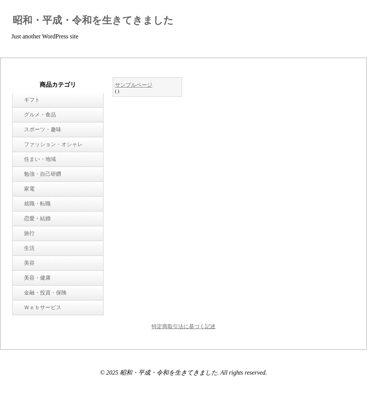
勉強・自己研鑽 (42, 174)
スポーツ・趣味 (42, 129)
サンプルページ (133, 85)
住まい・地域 (40, 159)
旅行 (29, 233)
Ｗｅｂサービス (42, 307)
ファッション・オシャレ (53, 144)
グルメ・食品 (40, 115)
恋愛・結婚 (37, 218)
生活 (29, 248)
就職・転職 (37, 204)
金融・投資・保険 (45, 293)
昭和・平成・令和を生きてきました (93, 20)
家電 (29, 189)
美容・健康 (37, 278)
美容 (29, 263)
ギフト (32, 100)
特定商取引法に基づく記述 (183, 326)
